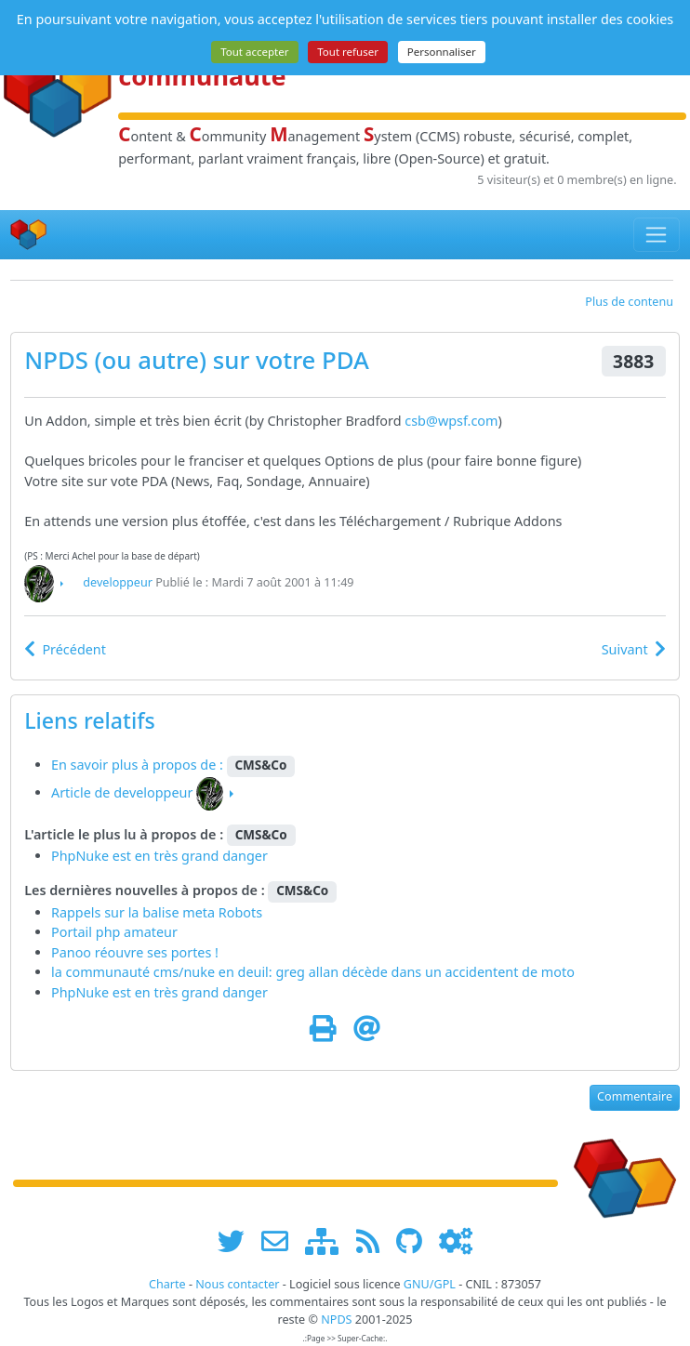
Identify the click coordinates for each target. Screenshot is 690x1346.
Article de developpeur (121, 792)
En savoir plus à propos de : (139, 764)
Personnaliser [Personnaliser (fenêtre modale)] (441, 52)
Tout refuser (347, 52)
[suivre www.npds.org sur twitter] (238, 1241)
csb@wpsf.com (451, 420)
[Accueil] (28, 235)
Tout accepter (254, 52)
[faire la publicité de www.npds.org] (281, 1241)
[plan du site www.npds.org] (328, 1241)
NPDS (56, 359)
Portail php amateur (114, 932)
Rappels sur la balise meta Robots (156, 912)
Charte (167, 1284)
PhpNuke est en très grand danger (159, 855)
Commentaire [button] (634, 1096)
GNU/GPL (430, 1284)
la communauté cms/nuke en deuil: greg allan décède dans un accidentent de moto (313, 972)
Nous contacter (237, 1284)
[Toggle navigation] (657, 234)
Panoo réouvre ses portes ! (135, 952)
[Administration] (455, 1241)
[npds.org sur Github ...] (415, 1241)
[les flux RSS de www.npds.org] (374, 1241)
